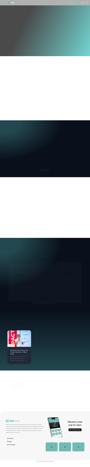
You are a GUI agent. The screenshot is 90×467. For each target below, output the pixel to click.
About (44, 2)
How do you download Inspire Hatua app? (58, 385)
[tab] (64, 385)
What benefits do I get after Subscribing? (57, 397)
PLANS (45, 259)
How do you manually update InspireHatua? (58, 391)
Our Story (10, 441)
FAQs (67, 2)
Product (50, 2)
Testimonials (61, 2)
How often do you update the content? (57, 403)
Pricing (9, 444)
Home (40, 2)
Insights (11, 349)
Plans (55, 2)
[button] (76, 2)
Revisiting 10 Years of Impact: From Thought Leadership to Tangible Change (19, 356)
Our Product (11, 447)
